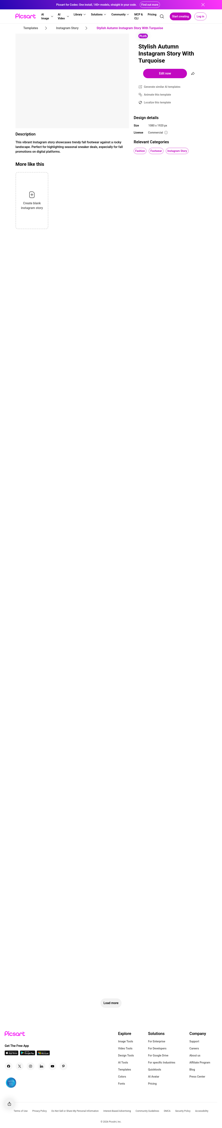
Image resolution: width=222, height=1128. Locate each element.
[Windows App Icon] (43, 1054)
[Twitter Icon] (19, 1066)
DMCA (167, 1111)
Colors (122, 1076)
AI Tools (123, 1062)
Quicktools (154, 1069)
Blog (192, 1069)
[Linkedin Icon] (41, 1066)
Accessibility (201, 1111)
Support (194, 1041)
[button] (47, 16)
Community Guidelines (147, 1111)
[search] (162, 16)
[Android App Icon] (27, 1054)
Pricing (152, 1083)
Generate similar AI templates (162, 86)
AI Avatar (153, 1076)
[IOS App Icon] (11, 1054)
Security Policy (182, 1111)
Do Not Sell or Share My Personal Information (75, 1111)
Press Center (197, 1076)
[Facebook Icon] (9, 1066)
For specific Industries (161, 1062)
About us (195, 1055)
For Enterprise (156, 1041)
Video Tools (125, 1048)
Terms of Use (21, 1111)
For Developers (157, 1048)
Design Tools (126, 1055)
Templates (124, 1069)
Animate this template (157, 94)
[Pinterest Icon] (63, 1066)
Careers (194, 1048)
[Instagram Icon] (30, 1066)
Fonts (121, 1083)
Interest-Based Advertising (117, 1111)
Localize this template (157, 102)
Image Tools (125, 1041)
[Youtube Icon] (52, 1066)
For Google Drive (158, 1055)
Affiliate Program (200, 1062)
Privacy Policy (39, 1111)
